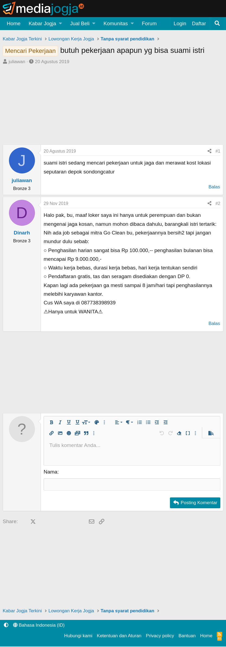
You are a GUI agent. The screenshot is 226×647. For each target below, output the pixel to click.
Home (14, 23)
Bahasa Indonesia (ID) (39, 625)
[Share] (209, 151)
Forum (149, 23)
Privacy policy (160, 636)
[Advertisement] (113, 106)
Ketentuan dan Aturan (119, 636)
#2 (217, 203)
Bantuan (187, 636)
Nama (50, 472)
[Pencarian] (217, 23)
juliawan (17, 61)
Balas (214, 186)
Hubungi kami (78, 636)
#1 (217, 151)
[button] (45, 23)
